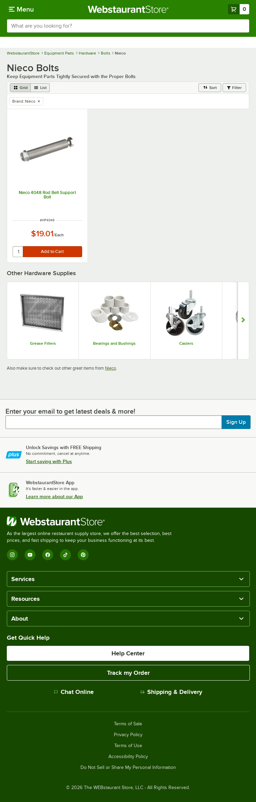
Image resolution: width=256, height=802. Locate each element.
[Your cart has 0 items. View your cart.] (238, 9)
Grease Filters (43, 343)
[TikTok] (65, 554)
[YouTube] (30, 554)
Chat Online (74, 691)
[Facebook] (47, 554)
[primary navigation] (21, 9)
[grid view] (20, 87)
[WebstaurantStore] (92, 521)
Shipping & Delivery (171, 691)
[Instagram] (12, 554)
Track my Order (128, 672)
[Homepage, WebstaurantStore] (128, 9)
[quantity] (18, 251)
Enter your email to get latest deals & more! (70, 411)
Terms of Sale (128, 724)
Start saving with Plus (49, 461)
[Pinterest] (83, 554)
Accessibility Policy (128, 756)
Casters (186, 343)
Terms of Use (128, 745)
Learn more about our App (54, 496)
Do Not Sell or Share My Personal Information (128, 767)
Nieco (110, 368)
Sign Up (236, 422)
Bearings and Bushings (114, 343)
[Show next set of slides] (243, 320)
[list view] (40, 87)
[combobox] (128, 26)
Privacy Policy (128, 734)
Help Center (128, 653)
